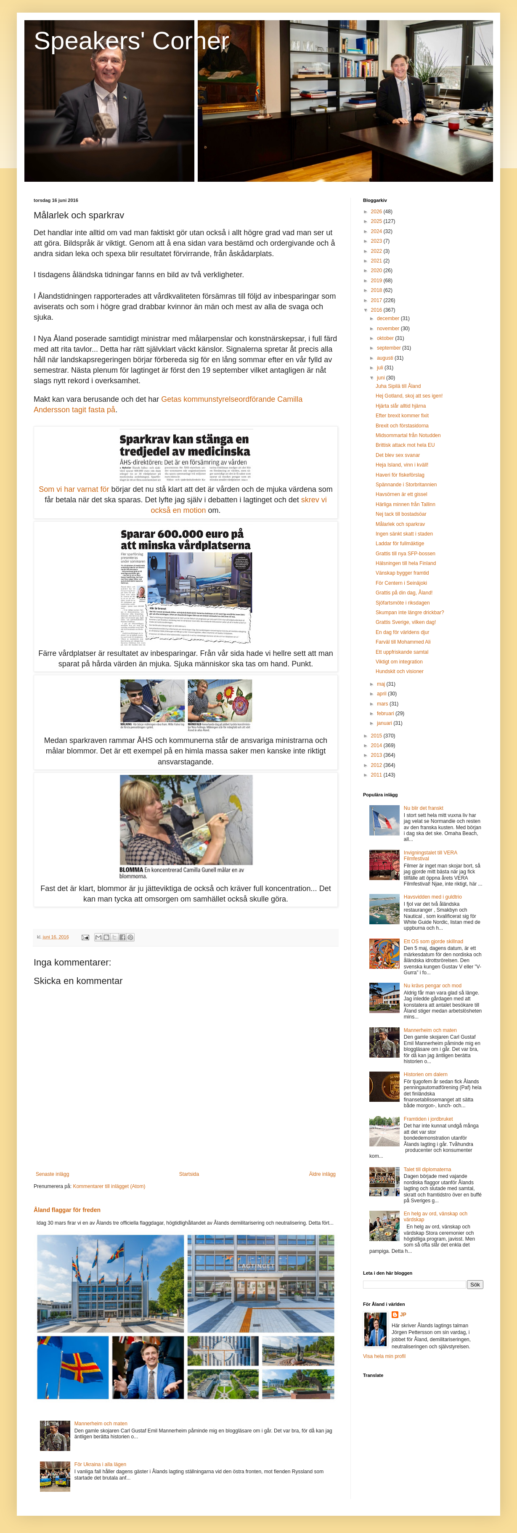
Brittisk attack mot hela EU (405, 445)
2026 (377, 212)
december (389, 318)
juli (380, 368)
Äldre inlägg (322, 1174)
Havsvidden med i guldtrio (433, 897)
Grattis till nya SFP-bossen (405, 554)
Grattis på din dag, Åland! (404, 593)
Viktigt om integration (399, 662)
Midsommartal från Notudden (408, 435)
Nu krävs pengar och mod (432, 986)
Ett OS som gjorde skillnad (433, 941)
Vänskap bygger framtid (402, 573)
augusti (386, 358)
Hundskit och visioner (400, 671)
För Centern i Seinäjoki (401, 583)
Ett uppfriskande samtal (402, 652)
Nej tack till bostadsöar (401, 514)
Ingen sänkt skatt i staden (404, 534)
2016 (377, 310)
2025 (377, 221)
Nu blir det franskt (423, 808)
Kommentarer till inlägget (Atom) (109, 1186)
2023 (377, 241)
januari (385, 723)
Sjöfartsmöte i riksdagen (403, 603)
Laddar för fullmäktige (400, 543)
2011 (377, 775)
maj (382, 684)
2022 (377, 251)
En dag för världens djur (402, 632)
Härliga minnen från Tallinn (405, 504)
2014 (377, 745)
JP (403, 1315)
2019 (377, 281)
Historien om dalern (426, 1074)
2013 (377, 755)
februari (386, 713)
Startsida (189, 1174)
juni (381, 378)
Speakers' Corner (131, 41)
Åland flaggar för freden (67, 1210)
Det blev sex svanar (398, 455)
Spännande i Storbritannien (406, 485)
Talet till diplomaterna (427, 1169)
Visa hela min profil (384, 1356)
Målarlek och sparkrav (400, 524)
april (382, 694)
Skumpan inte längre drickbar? (410, 612)
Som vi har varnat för (74, 489)
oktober (386, 338)
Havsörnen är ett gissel (401, 494)
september (389, 348)
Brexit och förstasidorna (402, 426)
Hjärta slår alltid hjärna (401, 406)
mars (383, 704)
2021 (377, 261)
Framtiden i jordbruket (428, 1119)
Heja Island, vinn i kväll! (402, 465)
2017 (377, 300)
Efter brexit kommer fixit (402, 416)
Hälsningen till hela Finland (406, 563)
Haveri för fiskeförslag (400, 475)
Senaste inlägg (52, 1174)
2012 (377, 765)
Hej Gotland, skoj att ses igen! (409, 396)
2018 (377, 290)
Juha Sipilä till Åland (398, 386)
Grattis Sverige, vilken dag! (406, 622)
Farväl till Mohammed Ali (403, 642)
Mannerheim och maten (100, 1424)
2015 (377, 736)
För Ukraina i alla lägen (100, 1464)
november (389, 329)
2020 (377, 270)
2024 (377, 231)
